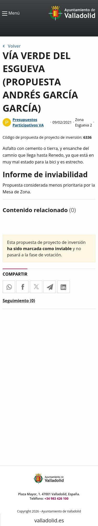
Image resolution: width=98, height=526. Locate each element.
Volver (12, 46)
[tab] (19, 302)
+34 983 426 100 (56, 498)
